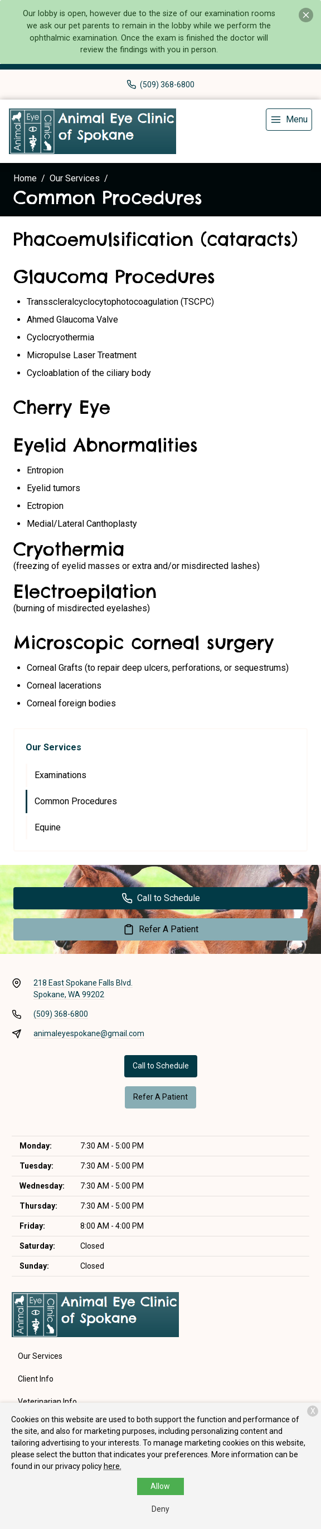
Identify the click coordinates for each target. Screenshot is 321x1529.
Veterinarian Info (47, 1401)
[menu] (289, 119)
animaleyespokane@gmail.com (88, 1033)
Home (25, 178)
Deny (160, 1509)
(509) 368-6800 (60, 1014)
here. (112, 1466)
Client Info (36, 1378)
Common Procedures (76, 801)
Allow (160, 1486)
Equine (48, 827)
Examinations (60, 775)
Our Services (75, 178)
